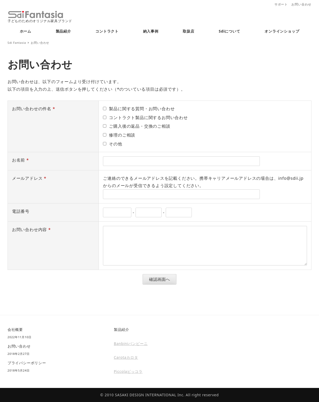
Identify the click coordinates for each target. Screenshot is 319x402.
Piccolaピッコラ (128, 371)
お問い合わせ (301, 4)
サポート (281, 4)
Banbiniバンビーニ (131, 343)
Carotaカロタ (126, 357)
